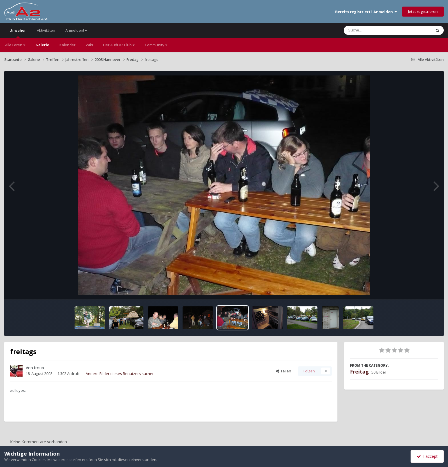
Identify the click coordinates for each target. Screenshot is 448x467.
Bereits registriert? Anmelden (366, 11)
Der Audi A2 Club (119, 44)
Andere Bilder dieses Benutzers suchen (120, 373)
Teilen (283, 371)
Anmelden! (76, 30)
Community (156, 44)
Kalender (67, 44)
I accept (427, 456)
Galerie (42, 44)
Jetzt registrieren (423, 11)
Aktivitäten (46, 30)
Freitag (359, 371)
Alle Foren (15, 44)
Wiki (89, 44)
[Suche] (376, 30)
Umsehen (18, 33)
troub (39, 367)
